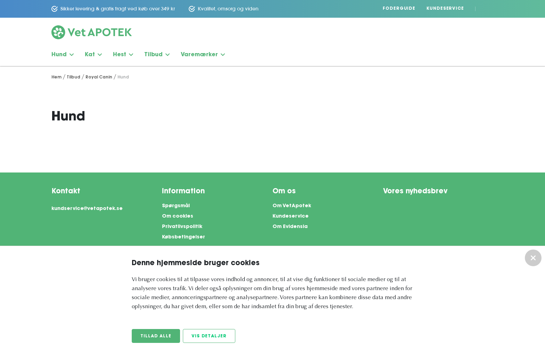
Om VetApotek (291, 206)
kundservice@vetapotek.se (87, 208)
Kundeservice (445, 9)
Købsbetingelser (183, 237)
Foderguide (399, 9)
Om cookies (177, 216)
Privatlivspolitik (182, 227)
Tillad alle (155, 336)
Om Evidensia (290, 227)
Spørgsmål (176, 206)
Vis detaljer (209, 336)
